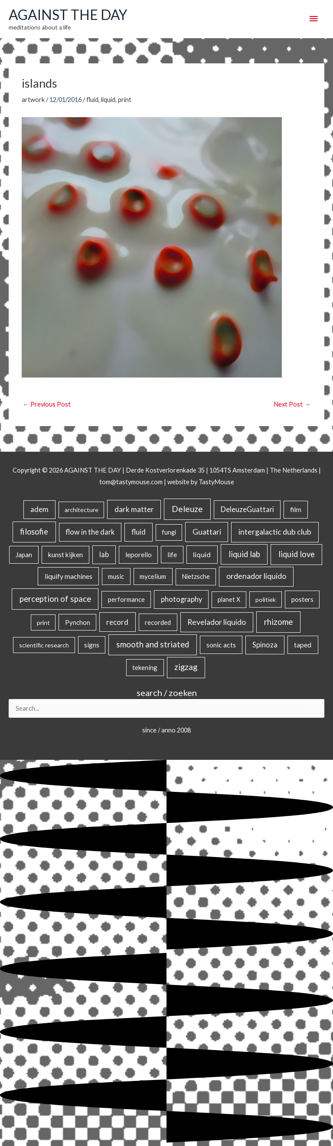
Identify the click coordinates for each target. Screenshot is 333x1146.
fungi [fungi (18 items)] (169, 532)
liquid (108, 99)
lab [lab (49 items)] (104, 554)
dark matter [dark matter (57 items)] (134, 509)
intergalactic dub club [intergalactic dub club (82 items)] (274, 531)
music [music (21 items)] (116, 576)
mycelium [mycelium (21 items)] (153, 576)
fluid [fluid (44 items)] (138, 532)
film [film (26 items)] (295, 509)
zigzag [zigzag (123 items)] (185, 667)
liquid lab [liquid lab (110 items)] (244, 554)
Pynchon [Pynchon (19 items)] (77, 622)
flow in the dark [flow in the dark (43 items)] (89, 532)
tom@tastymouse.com (131, 482)
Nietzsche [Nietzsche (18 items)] (196, 576)
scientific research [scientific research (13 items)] (44, 645)
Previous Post (47, 404)
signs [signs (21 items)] (91, 645)
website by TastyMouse (200, 482)
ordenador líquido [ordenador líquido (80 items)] (256, 576)
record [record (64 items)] (117, 622)
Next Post (292, 404)
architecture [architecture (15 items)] (81, 509)
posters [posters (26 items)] (302, 599)
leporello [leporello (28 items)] (138, 554)
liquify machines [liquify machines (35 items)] (68, 576)
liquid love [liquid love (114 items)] (296, 554)
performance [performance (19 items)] (126, 599)
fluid (92, 99)
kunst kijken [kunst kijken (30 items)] (65, 554)
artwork (33, 99)
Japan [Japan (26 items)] (24, 554)
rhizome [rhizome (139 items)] (278, 622)
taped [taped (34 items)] (302, 644)
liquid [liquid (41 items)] (202, 554)
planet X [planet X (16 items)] (229, 599)
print (124, 99)
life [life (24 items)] (172, 554)
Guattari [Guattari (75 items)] (207, 531)
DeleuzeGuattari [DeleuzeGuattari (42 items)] (247, 509)
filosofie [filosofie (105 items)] (34, 531)
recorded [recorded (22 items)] (158, 622)
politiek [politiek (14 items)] (265, 599)
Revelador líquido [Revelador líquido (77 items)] (216, 622)
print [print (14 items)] (43, 622)
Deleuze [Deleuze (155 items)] (187, 509)
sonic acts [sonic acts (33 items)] (221, 644)
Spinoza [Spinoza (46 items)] (265, 644)
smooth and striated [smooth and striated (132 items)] (152, 644)
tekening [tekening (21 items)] (144, 667)
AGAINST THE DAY (68, 15)
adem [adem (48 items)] (39, 509)
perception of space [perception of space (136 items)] (55, 599)
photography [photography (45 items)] (181, 599)
